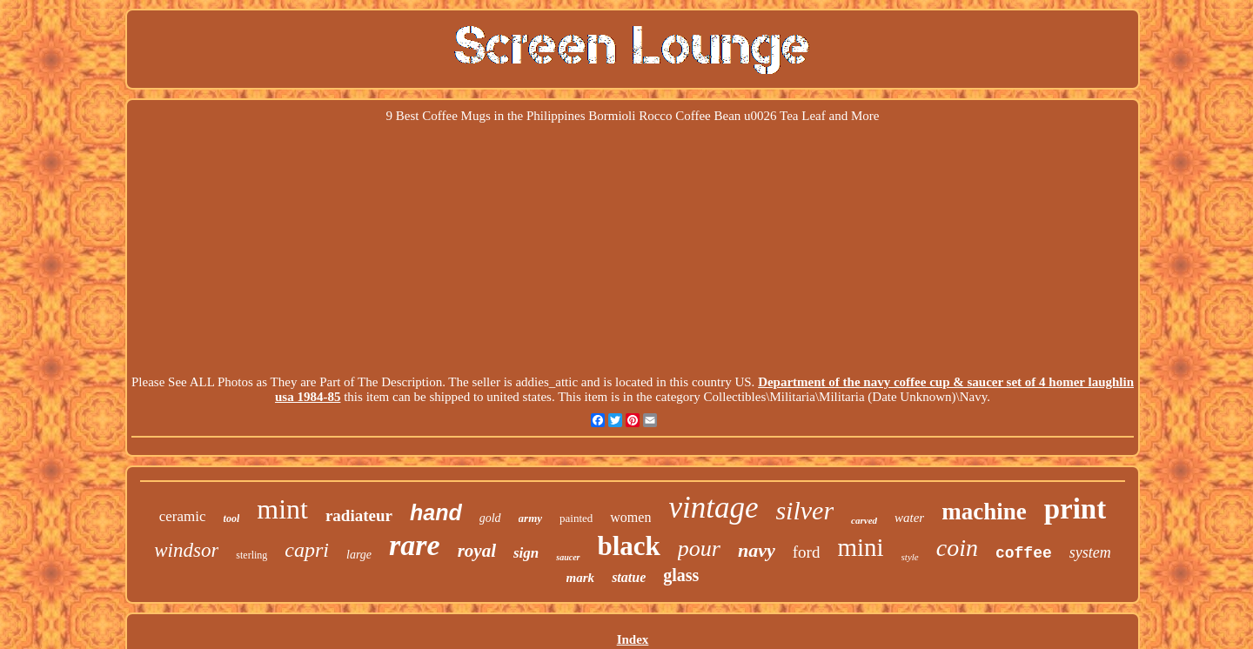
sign (526, 553)
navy (756, 550)
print (1075, 509)
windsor (186, 550)
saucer (568, 557)
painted (576, 518)
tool (232, 518)
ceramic (182, 516)
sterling (251, 555)
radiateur (358, 515)
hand (436, 512)
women (630, 517)
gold (490, 518)
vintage (713, 508)
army (530, 518)
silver (804, 510)
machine (984, 511)
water (909, 518)
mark (580, 578)
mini (860, 547)
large (359, 554)
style (910, 557)
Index (633, 639)
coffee (1023, 553)
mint (282, 509)
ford (807, 552)
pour (699, 548)
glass (681, 575)
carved (864, 520)
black (629, 546)
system (1090, 552)
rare (414, 545)
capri (307, 550)
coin (957, 547)
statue (629, 577)
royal (477, 550)
